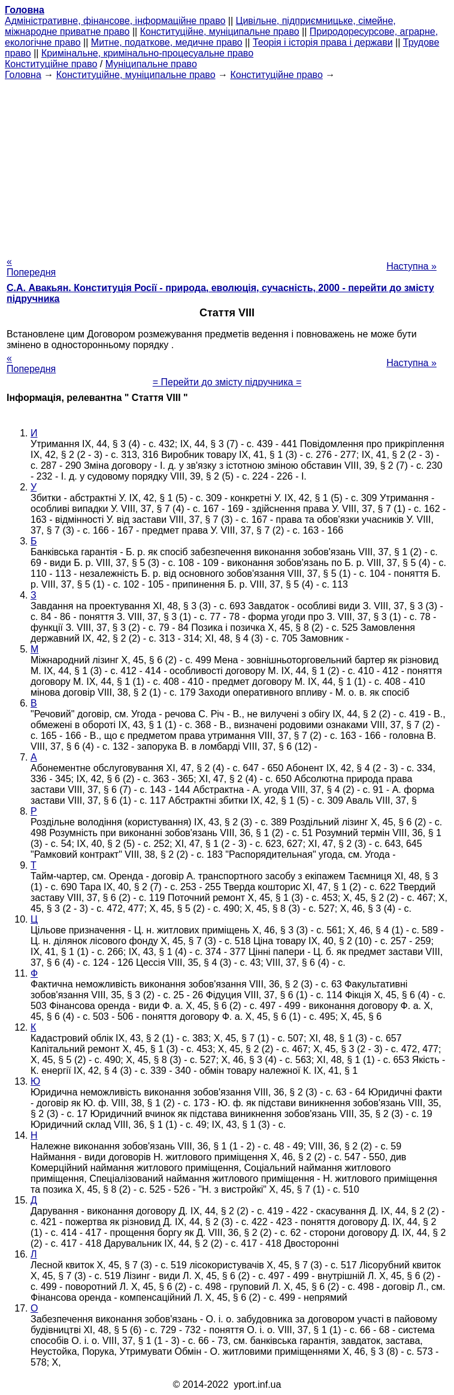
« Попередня (31, 266)
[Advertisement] (227, 164)
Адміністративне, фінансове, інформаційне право (115, 21)
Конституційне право (51, 64)
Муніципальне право (151, 64)
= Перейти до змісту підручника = (227, 382)
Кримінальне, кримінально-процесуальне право (147, 53)
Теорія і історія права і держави (323, 42)
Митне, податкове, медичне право (167, 42)
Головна (23, 75)
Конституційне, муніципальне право (219, 31)
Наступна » (411, 266)
